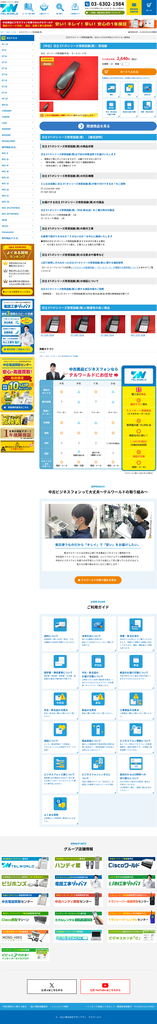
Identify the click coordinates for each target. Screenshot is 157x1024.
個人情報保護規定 (39, 1006)
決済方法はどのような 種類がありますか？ (17, 264)
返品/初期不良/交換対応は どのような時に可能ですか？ (20, 282)
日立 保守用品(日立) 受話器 (68, 356)
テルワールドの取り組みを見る (98, 580)
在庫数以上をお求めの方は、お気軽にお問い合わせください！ (126, 78)
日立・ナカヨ (11, 32)
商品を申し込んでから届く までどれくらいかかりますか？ (19, 273)
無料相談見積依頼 (134, 10)
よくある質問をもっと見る (17, 291)
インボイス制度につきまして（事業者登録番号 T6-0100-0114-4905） (121, 1006)
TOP (2, 32)
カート (149, 10)
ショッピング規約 (60, 1006)
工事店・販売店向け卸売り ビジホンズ (105, 12)
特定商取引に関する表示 (15, 1006)
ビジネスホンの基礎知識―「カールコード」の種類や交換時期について (104, 267)
